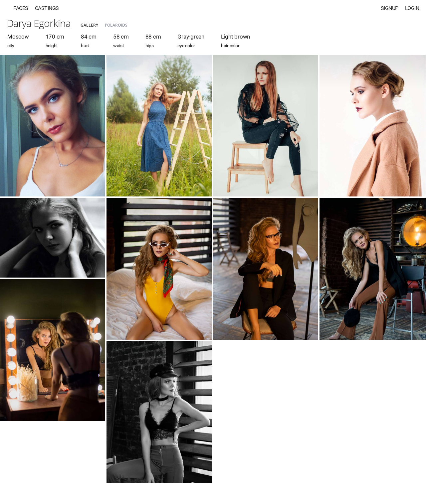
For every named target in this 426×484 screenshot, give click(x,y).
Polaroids (116, 25)
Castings (47, 8)
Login (412, 8)
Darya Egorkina (39, 23)
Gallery (89, 25)
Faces (20, 8)
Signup (389, 8)
